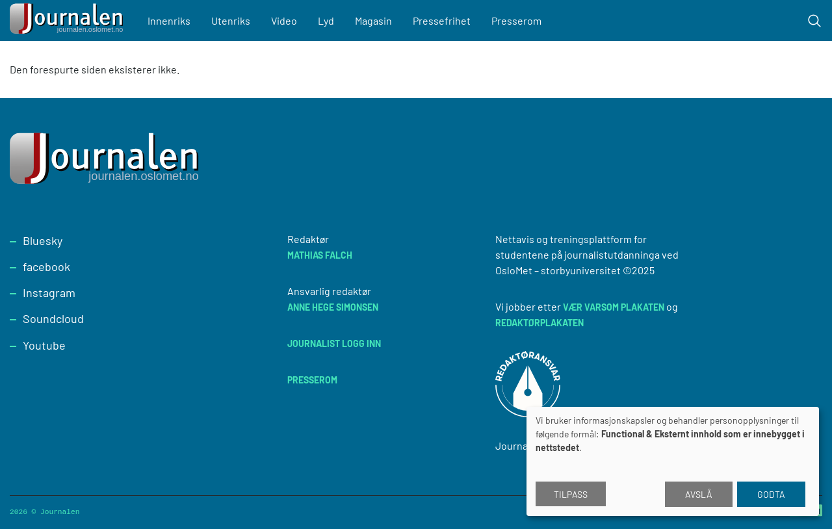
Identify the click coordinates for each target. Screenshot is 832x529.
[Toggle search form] (814, 21)
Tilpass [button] (571, 494)
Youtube (44, 345)
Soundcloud (53, 318)
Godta (771, 494)
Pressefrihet (442, 20)
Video (284, 20)
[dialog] (672, 461)
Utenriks (230, 20)
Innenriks (169, 20)
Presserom (516, 20)
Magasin (373, 20)
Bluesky (42, 240)
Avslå (698, 494)
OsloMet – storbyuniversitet (558, 270)
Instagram (49, 292)
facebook (46, 266)
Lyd (326, 20)
